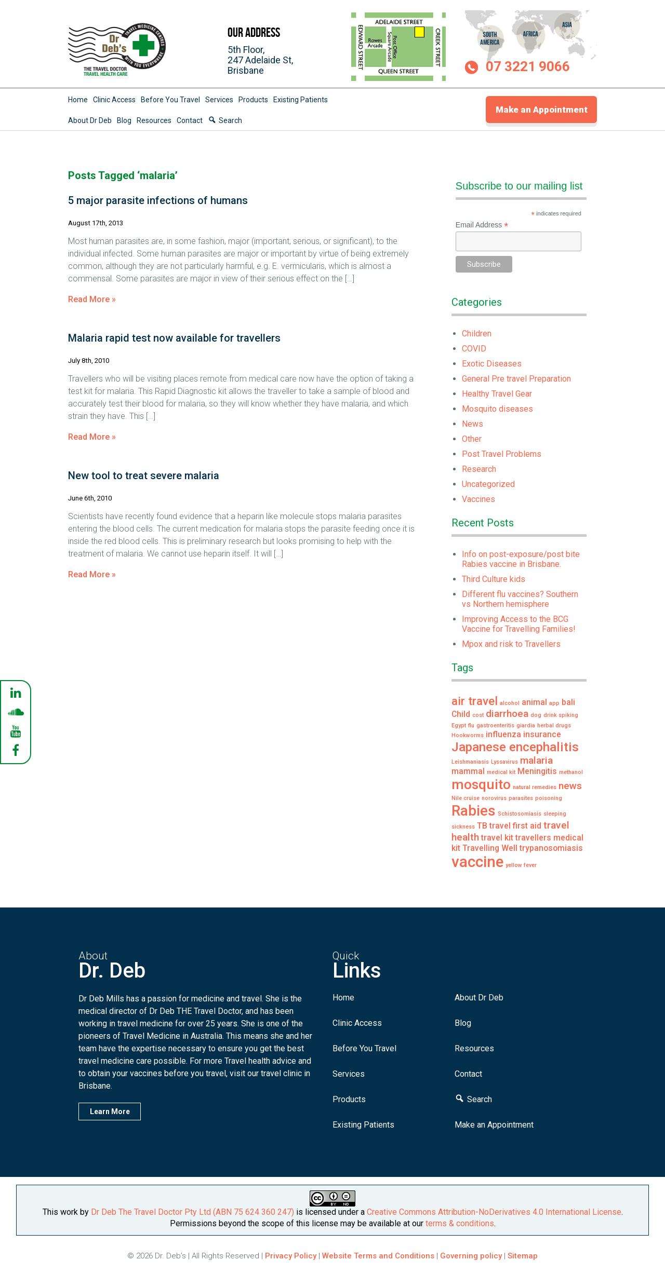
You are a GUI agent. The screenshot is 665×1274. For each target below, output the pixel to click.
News (472, 424)
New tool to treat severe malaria (143, 475)
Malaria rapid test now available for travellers (174, 338)
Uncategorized (488, 484)
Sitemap (523, 1256)
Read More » (92, 299)
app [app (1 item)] (554, 703)
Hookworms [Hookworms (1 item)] (467, 735)
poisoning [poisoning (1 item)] (548, 798)
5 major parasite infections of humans (158, 200)
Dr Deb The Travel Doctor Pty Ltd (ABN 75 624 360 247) (192, 1212)
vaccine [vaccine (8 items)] (477, 862)
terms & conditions (459, 1223)
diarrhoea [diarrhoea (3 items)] (507, 714)
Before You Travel (170, 100)
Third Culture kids (493, 579)
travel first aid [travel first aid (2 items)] (515, 826)
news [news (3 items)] (570, 786)
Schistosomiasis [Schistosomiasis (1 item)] (519, 813)
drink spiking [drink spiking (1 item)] (560, 715)
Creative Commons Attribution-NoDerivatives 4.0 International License (494, 1212)
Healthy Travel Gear (497, 394)
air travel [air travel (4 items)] (474, 701)
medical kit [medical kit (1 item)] (501, 772)
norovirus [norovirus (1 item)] (494, 798)
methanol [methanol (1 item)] (571, 772)
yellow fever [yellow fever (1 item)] (521, 865)
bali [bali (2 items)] (568, 702)
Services (219, 100)
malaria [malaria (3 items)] (536, 760)
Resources (154, 120)
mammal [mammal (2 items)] (468, 771)
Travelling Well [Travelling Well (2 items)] (489, 848)
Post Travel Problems (501, 454)
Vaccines (478, 499)
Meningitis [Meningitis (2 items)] (537, 771)
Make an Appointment (542, 109)
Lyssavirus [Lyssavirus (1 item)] (504, 761)
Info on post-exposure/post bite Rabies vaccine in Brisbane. (521, 559)
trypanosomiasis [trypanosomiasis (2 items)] (551, 848)
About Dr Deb (90, 120)
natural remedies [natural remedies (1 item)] (534, 787)
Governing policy (472, 1256)
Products (253, 100)
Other (472, 439)
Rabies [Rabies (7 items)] (473, 810)
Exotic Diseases (492, 364)
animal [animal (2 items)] (534, 702)
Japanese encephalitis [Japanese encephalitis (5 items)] (515, 746)
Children (476, 333)
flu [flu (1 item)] (471, 725)
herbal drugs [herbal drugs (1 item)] (554, 725)
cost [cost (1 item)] (478, 715)
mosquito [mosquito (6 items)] (481, 784)
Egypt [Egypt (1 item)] (458, 725)
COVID (474, 349)
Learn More (110, 1111)
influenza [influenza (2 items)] (503, 734)
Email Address (482, 225)
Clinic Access (114, 100)
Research (479, 469)
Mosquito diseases (497, 409)
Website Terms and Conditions (378, 1256)
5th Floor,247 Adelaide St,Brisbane (260, 60)
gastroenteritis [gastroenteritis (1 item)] (495, 725)
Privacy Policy (290, 1256)
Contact (190, 120)
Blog (124, 120)
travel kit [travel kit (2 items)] (497, 838)
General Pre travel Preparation (516, 379)
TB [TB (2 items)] (482, 826)
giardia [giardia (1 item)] (525, 725)
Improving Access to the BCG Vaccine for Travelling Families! (519, 624)
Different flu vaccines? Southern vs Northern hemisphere (520, 599)
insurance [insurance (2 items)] (542, 734)
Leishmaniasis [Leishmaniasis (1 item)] (470, 761)
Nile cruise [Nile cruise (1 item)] (465, 798)
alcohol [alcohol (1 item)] (510, 703)
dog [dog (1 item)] (535, 715)
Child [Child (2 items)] (460, 714)
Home (78, 100)
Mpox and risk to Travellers (511, 644)
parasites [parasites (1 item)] (521, 798)
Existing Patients (300, 100)
